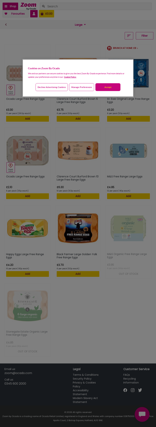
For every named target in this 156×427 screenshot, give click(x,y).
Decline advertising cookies (52, 87)
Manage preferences (81, 87)
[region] (78, 78)
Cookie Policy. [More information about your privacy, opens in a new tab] (70, 77)
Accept (107, 87)
